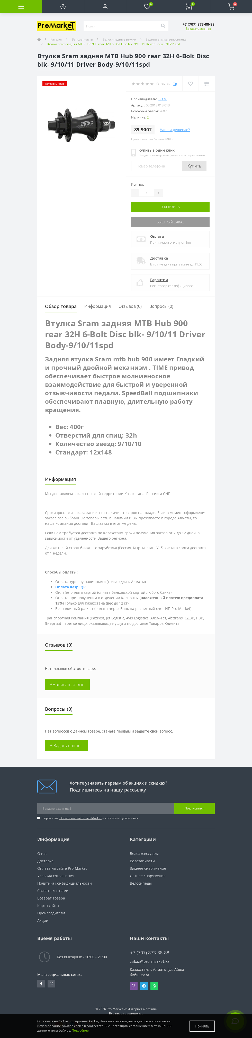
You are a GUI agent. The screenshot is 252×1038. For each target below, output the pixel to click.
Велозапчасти (82, 39)
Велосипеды (141, 883)
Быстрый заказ (170, 222)
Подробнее (80, 1030)
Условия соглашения (55, 875)
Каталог (56, 39)
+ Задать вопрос (66, 745)
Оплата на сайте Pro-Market (80, 818)
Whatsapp (154, 986)
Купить (194, 166)
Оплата (157, 236)
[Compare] (207, 83)
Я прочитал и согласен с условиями (90, 818)
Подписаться (194, 808)
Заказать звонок (198, 28)
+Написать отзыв (67, 684)
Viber (134, 986)
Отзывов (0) (130, 306)
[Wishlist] (190, 83)
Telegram (144, 986)
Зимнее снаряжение (148, 868)
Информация (97, 306)
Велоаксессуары (144, 853)
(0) (175, 83)
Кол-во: (137, 184)
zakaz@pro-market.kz (149, 961)
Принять (202, 1026)
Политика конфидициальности (64, 883)
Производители (51, 913)
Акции (42, 920)
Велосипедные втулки (119, 39)
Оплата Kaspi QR (70, 587)
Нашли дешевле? (175, 129)
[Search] (163, 26)
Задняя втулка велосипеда (166, 39)
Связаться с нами (52, 890)
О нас (42, 853)
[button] (105, 6)
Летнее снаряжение (148, 875)
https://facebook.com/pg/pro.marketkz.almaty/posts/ (41, 983)
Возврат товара (51, 898)
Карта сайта (48, 905)
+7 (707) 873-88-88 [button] (149, 953)
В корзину (170, 206)
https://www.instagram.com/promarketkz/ (51, 983)
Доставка (159, 258)
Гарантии (159, 279)
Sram (162, 99)
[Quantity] (146, 193)
